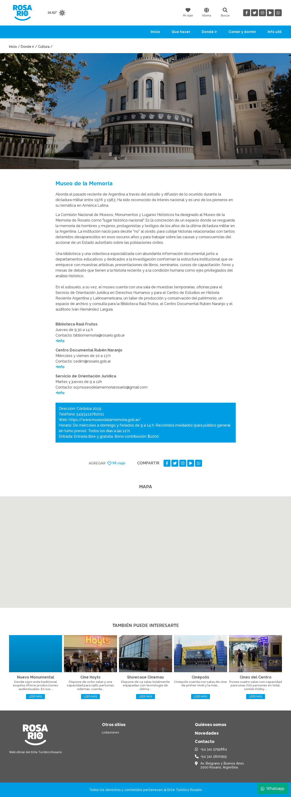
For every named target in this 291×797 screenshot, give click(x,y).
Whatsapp (272, 787)
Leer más (35, 696)
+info (60, 341)
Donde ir (209, 32)
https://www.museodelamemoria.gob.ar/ (105, 420)
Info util (274, 32)
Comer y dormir (242, 32)
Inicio (155, 32)
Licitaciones (110, 732)
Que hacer (181, 32)
